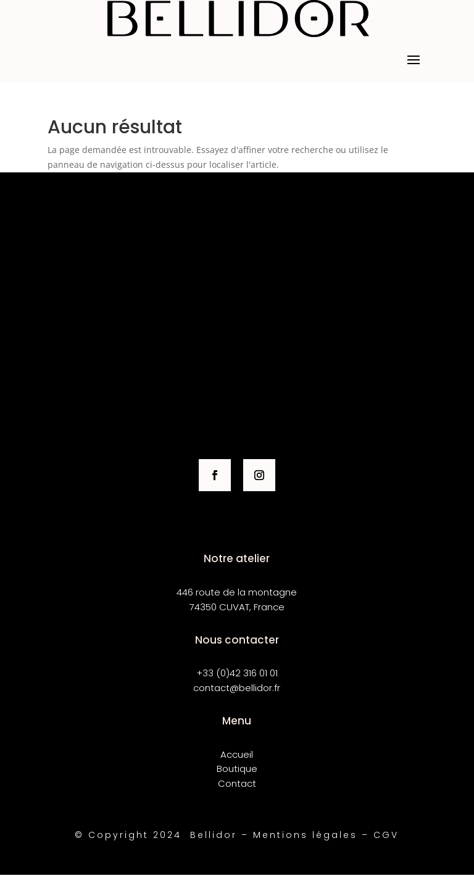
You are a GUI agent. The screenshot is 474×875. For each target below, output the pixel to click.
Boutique (237, 768)
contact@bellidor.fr (236, 687)
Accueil (236, 754)
